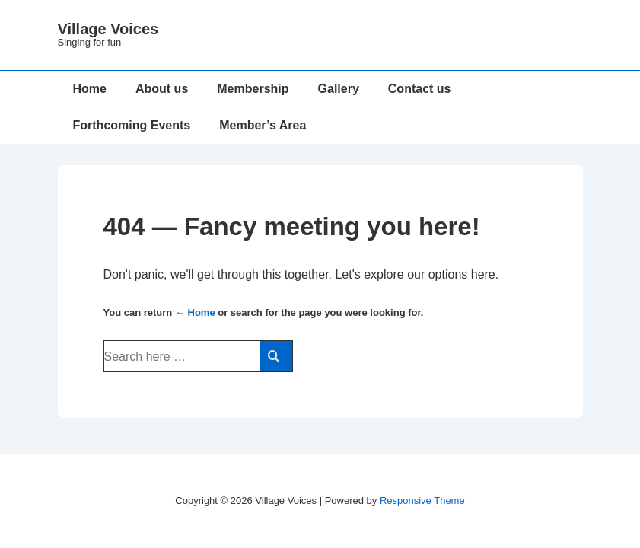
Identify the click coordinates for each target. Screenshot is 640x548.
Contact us (419, 88)
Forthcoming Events (132, 125)
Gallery (338, 88)
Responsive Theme (422, 500)
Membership (252, 88)
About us (161, 88)
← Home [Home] (195, 312)
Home (90, 88)
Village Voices (108, 29)
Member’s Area (262, 125)
